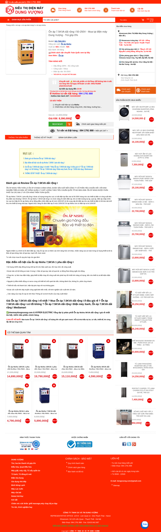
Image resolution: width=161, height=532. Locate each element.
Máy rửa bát (16, 493)
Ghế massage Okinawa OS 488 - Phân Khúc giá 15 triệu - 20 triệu (143, 343)
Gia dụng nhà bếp (18, 482)
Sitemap (115, 485)
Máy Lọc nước (17, 489)
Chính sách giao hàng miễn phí (91, 124)
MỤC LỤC (27, 153)
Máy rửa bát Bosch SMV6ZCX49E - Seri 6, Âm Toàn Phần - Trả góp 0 (143, 225)
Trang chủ (10, 25)
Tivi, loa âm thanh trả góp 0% (23, 463)
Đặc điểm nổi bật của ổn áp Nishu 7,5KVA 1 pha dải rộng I (45, 162)
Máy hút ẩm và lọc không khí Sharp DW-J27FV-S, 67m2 (143, 156)
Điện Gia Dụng (17, 478)
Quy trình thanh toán (74, 462)
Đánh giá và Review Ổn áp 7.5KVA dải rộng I (40, 158)
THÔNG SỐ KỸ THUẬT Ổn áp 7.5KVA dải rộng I (41, 173)
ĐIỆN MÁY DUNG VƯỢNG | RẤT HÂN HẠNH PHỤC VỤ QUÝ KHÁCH (80, 526)
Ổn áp (61, 55)
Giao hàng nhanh (64, 9)
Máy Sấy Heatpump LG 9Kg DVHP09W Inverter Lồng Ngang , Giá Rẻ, (143, 109)
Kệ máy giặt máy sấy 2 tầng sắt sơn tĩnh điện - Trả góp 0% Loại (143, 414)
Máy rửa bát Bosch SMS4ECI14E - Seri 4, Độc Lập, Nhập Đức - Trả (143, 248)
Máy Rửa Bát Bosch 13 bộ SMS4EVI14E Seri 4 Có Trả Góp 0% (143, 272)
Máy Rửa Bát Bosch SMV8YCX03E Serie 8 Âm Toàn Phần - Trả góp (143, 179)
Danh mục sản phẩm (21, 20)
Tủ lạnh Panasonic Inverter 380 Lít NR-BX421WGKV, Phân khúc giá (143, 367)
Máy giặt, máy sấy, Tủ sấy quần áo (25, 471)
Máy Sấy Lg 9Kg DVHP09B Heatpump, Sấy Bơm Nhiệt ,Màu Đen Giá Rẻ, (143, 132)
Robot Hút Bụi (17, 496)
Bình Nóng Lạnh (18, 485)
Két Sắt (14, 500)
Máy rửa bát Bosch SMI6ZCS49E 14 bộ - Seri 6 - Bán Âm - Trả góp (143, 202)
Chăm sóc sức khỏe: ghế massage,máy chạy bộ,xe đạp (34, 503)
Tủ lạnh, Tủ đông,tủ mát (21, 474)
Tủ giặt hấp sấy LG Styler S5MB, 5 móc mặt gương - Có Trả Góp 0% (143, 295)
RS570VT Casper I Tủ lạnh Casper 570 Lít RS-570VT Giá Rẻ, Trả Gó (143, 390)
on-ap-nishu (41, 25)
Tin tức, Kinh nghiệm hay (21, 507)
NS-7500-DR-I (60, 41)
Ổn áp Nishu (66, 44)
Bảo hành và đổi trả (74, 471)
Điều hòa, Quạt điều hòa (21, 467)
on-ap (18, 25)
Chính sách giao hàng (75, 467)
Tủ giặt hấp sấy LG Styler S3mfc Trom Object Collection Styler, (143, 319)
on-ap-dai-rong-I (28, 25)
